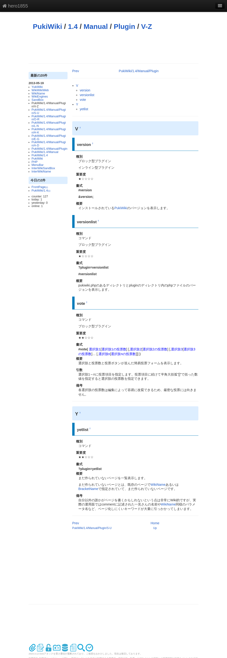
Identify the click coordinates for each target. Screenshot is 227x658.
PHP (35, 162)
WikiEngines (40, 96)
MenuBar (38, 165)
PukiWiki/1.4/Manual (45, 152)
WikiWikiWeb (40, 90)
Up (155, 528)
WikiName (38, 93)
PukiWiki (47, 26)
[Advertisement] (114, 47)
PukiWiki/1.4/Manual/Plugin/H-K (49, 131)
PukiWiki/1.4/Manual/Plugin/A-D (49, 144)
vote (83, 100)
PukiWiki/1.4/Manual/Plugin (50, 148)
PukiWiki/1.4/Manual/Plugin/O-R (49, 118)
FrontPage (40, 187)
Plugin (124, 26)
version (85, 90)
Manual (96, 26)
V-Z (146, 26)
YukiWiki (37, 87)
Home (155, 523)
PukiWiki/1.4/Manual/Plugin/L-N (49, 124)
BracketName (88, 489)
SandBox (38, 100)
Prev (75, 71)
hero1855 (15, 5)
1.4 (73, 26)
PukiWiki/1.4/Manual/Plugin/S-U (49, 111)
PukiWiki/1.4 (40, 155)
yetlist (84, 109)
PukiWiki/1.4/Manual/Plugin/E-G (49, 137)
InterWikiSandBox (43, 168)
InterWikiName (41, 171)
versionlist (87, 95)
